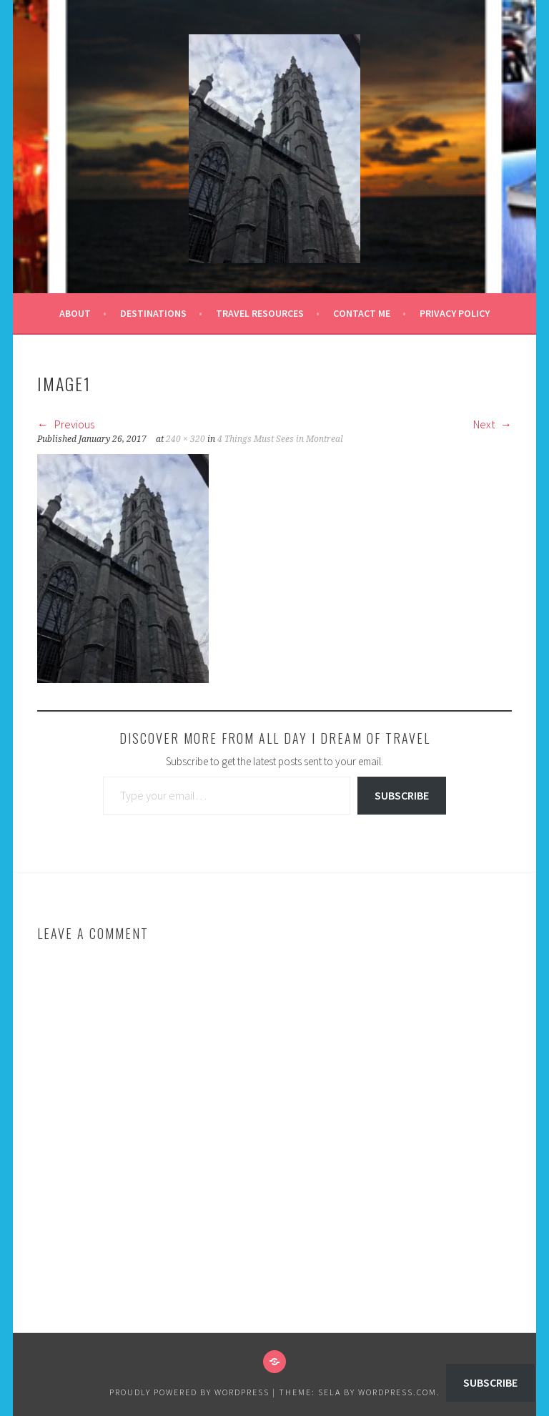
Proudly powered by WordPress (189, 1392)
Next (492, 424)
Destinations (153, 313)
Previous (65, 424)
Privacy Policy (455, 313)
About (75, 313)
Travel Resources (260, 313)
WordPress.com (397, 1392)
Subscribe (402, 795)
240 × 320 (185, 439)
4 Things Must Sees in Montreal (280, 439)
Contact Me (361, 313)
